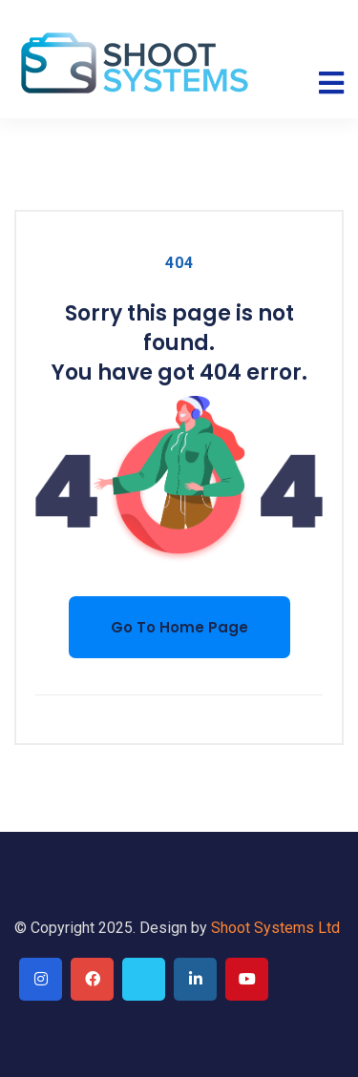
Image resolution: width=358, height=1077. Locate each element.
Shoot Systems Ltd (275, 928)
